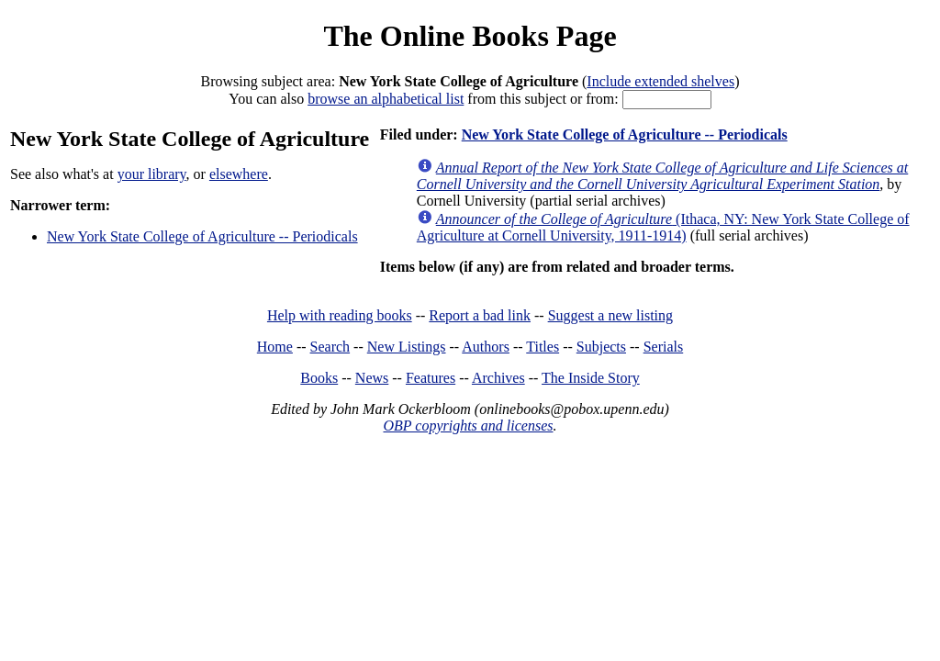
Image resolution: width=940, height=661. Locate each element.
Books (319, 378)
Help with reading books (339, 315)
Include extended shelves (660, 81)
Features (430, 378)
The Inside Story (591, 378)
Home (275, 346)
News (371, 378)
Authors (485, 346)
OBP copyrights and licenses (468, 425)
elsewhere (238, 174)
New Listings (406, 346)
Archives (498, 378)
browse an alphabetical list (386, 98)
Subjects (601, 346)
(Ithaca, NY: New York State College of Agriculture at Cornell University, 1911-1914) (663, 227)
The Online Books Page (469, 35)
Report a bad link (480, 315)
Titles (542, 346)
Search (330, 346)
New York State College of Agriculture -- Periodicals (202, 236)
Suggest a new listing (610, 315)
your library (152, 174)
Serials (663, 346)
